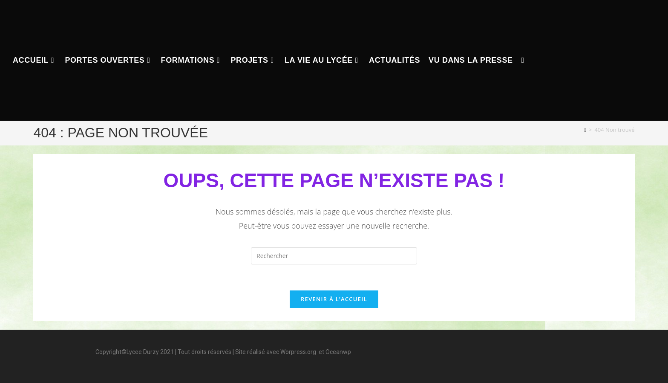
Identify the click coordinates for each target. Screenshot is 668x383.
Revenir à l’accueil (334, 299)
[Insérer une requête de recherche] (334, 255)
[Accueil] (585, 129)
